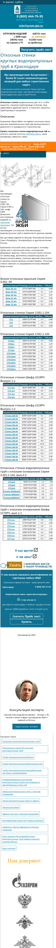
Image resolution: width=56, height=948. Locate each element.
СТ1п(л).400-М (11, 428)
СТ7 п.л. (11, 539)
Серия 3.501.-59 (19, 146)
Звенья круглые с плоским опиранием (20, 814)
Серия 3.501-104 (9, 149)
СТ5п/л (11, 344)
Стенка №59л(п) (11, 498)
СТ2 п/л (11, 391)
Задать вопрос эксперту (26, 726)
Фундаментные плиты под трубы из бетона (22, 820)
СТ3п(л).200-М (11, 447)
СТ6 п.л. (11, 535)
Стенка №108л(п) (11, 491)
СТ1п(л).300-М (11, 422)
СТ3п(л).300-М (11, 453)
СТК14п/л (11, 366)
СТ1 (11, 319)
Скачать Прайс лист (27, 616)
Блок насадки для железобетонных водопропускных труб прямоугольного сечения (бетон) (21, 839)
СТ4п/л (11, 341)
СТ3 (11, 326)
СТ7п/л (11, 350)
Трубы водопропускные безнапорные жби (22, 764)
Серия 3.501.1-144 (36, 146)
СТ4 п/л (11, 397)
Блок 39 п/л (11, 292)
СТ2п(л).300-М (11, 438)
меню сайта (13, 2)
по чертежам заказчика (5, 222)
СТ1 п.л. (11, 520)
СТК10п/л (11, 353)
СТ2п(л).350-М (11, 441)
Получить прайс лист (36, 49)
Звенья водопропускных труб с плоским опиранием (21, 792)
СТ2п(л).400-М (11, 444)
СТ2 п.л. (11, 523)
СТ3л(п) (11, 488)
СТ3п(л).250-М (11, 450)
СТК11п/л (11, 356)
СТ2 (11, 323)
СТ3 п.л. (11, 526)
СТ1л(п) (11, 482)
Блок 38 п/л (11, 289)
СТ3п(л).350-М (11, 456)
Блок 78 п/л (11, 301)
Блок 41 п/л (11, 298)
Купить (27, 621)
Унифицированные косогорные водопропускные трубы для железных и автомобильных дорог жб (21, 782)
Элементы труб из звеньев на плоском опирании (20, 828)
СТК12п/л (11, 360)
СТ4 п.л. (11, 529)
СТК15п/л (11, 369)
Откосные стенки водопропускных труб (21, 741)
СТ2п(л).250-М (11, 435)
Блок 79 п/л (11, 304)
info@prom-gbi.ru (31, 25)
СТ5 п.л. (11, 532)
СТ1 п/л (11, 388)
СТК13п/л (11, 363)
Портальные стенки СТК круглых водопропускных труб (17, 749)
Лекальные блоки (10, 807)
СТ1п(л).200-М (11, 416)
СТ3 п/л (11, 394)
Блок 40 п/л (11, 295)
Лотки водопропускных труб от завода (20, 801)
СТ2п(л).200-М (11, 431)
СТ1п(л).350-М (11, 425)
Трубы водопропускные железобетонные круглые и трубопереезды (21, 771)
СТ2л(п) (11, 485)
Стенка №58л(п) (11, 494)
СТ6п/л (11, 347)
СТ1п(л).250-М (11, 419)
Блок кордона (8, 848)
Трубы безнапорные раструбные (17, 757)
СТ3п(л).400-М (11, 460)
